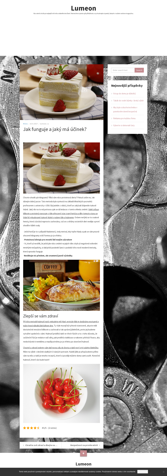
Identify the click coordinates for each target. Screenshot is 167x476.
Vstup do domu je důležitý (124, 93)
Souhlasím (142, 472)
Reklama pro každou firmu (124, 118)
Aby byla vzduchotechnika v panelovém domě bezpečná (125, 109)
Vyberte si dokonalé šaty (124, 125)
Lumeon (83, 8)
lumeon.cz (44, 124)
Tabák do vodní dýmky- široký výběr (128, 100)
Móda (25, 124)
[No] (163, 472)
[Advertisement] (83, 36)
